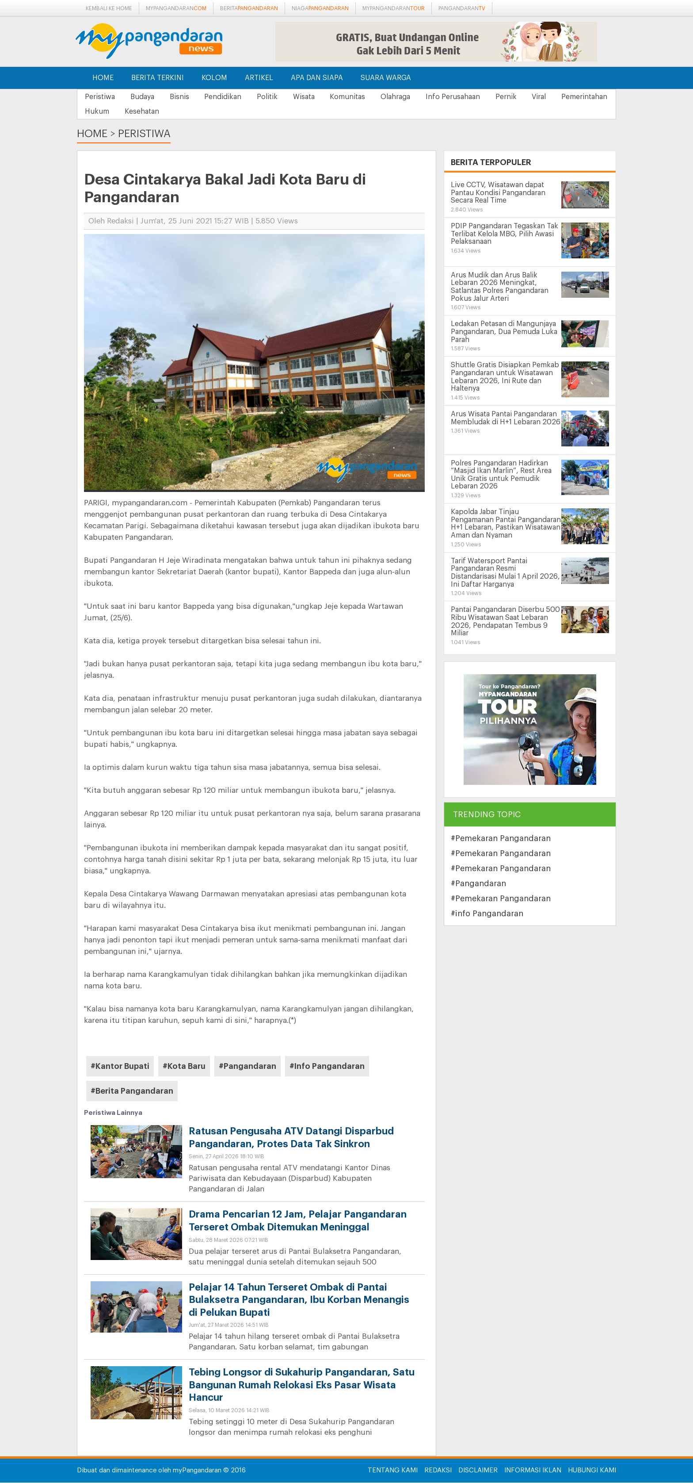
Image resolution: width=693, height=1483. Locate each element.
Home (103, 77)
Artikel (259, 77)
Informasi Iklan (532, 1471)
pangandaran (461, 8)
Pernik (532, 96)
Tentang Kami (393, 1471)
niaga (320, 8)
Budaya (146, 96)
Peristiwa (101, 96)
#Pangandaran (247, 1067)
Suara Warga (386, 77)
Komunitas (365, 96)
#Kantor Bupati (120, 1067)
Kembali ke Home (109, 8)
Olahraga (416, 96)
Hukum (162, 111)
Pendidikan (232, 96)
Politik (279, 96)
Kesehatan (210, 111)
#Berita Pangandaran (132, 1091)
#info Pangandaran (487, 914)
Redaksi (438, 1471)
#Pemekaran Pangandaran (501, 839)
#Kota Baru (184, 1067)
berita (249, 8)
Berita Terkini (157, 77)
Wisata (319, 96)
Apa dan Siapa (317, 77)
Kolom (214, 77)
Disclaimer (478, 1471)
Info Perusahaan (476, 96)
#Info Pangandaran (327, 1067)
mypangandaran (176, 8)
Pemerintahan (109, 111)
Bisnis (186, 96)
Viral (568, 96)
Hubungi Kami (592, 1471)
